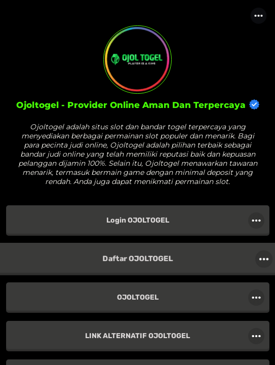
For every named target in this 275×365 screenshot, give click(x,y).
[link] (137, 220)
